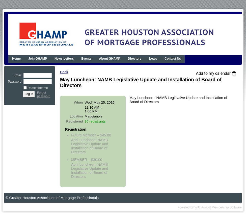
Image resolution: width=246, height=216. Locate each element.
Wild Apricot (203, 207)
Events (86, 58)
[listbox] (216, 73)
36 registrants (95, 121)
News (153, 58)
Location (76, 116)
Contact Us (173, 58)
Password (13, 81)
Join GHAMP (37, 58)
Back (64, 72)
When (78, 102)
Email (16, 75)
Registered (74, 121)
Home (16, 58)
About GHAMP (109, 58)
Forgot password (43, 94)
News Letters (64, 58)
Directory (135, 58)
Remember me (38, 88)
